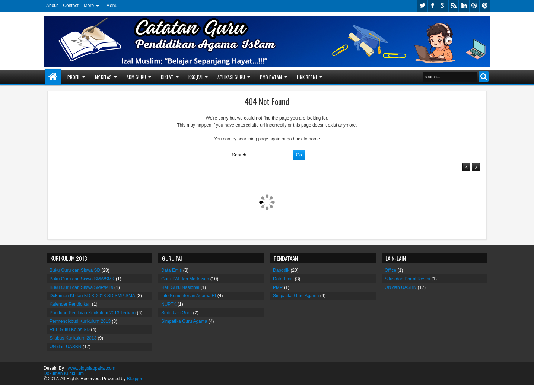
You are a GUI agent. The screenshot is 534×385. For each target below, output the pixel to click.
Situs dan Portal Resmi (407, 278)
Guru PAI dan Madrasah (185, 278)
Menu (111, 5)
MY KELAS (103, 77)
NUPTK (169, 304)
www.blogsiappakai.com (91, 368)
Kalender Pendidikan (70, 304)
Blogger (134, 378)
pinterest (485, 6)
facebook (433, 6)
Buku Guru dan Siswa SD (75, 270)
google (443, 6)
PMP (278, 287)
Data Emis (171, 270)
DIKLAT (167, 77)
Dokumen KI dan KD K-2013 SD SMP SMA (92, 295)
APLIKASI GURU (231, 77)
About (52, 5)
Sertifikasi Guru (176, 312)
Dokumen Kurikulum (64, 373)
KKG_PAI (195, 77)
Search (484, 76)
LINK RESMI (307, 77)
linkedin (464, 6)
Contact (70, 5)
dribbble (474, 6)
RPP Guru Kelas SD (70, 329)
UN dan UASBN (65, 346)
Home (53, 77)
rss (453, 6)
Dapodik (281, 270)
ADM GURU (136, 77)
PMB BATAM (271, 77)
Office (390, 270)
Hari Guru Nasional (180, 287)
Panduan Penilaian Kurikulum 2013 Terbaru (93, 312)
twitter (422, 6)
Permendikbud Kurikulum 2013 (80, 321)
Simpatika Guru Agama (184, 321)
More (89, 5)
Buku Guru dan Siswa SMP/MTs (81, 287)
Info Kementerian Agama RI (188, 295)
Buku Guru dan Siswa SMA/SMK (82, 278)
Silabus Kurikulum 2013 (73, 338)
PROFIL (73, 77)
